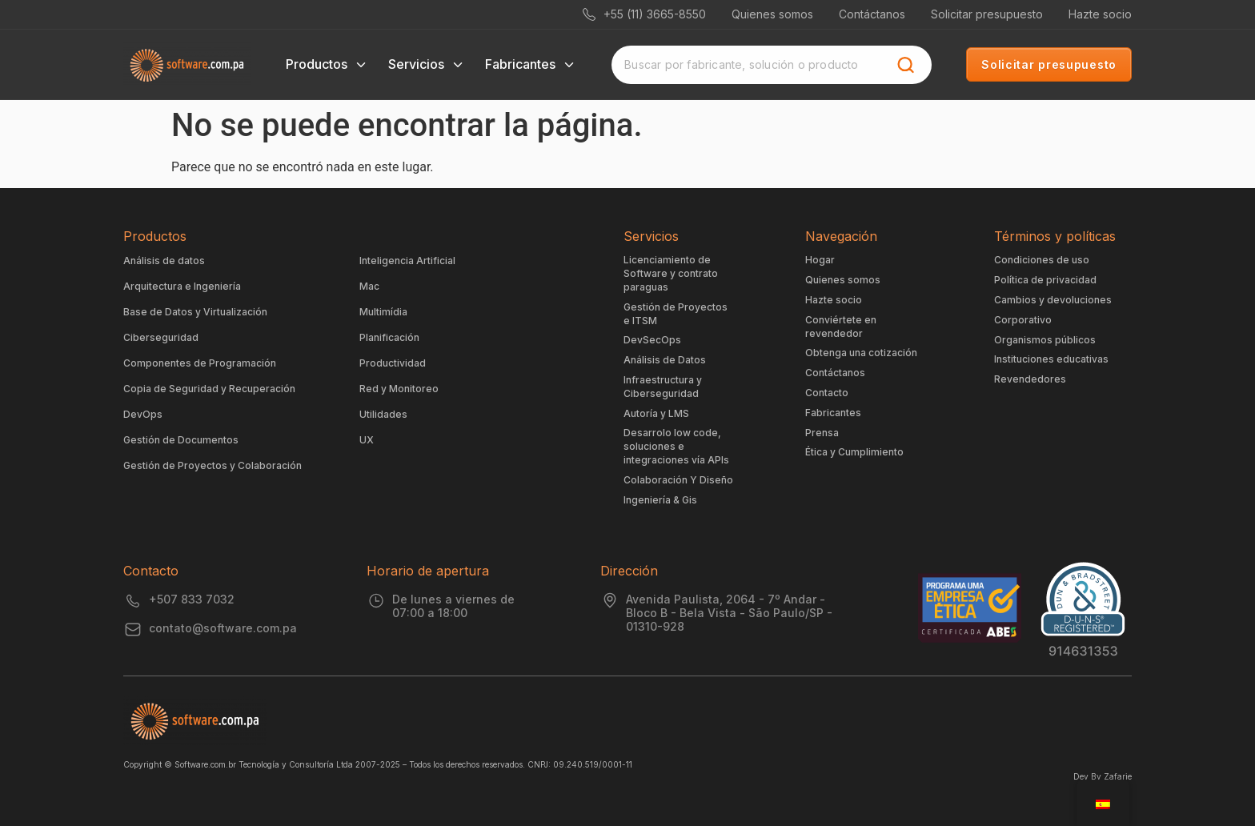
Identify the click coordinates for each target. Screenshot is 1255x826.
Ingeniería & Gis (660, 500)
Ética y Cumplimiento (854, 452)
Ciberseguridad (160, 337)
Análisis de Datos (664, 360)
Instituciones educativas (1051, 359)
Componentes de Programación (199, 363)
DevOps (142, 414)
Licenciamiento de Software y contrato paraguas (670, 273)
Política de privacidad (1045, 280)
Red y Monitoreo (399, 389)
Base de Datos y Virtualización (195, 312)
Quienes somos (772, 14)
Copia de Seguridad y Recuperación (209, 389)
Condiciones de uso (1041, 260)
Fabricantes (833, 413)
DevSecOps (652, 340)
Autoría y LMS (656, 413)
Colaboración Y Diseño (678, 480)
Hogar (820, 260)
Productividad (392, 363)
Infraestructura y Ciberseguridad (662, 386)
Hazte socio (1100, 14)
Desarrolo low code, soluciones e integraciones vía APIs (676, 446)
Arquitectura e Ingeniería (182, 286)
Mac (369, 286)
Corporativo (1023, 320)
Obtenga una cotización (861, 353)
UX (366, 440)
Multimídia (383, 312)
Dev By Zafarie (1102, 776)
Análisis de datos (164, 261)
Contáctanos (872, 14)
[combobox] (751, 65)
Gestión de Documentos (181, 440)
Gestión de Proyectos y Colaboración (212, 465)
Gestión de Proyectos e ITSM (675, 314)
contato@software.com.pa (223, 628)
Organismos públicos (1045, 340)
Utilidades (383, 414)
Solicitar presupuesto (987, 14)
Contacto (826, 393)
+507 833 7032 (192, 599)
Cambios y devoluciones (1053, 300)
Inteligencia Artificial (407, 261)
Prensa (822, 433)
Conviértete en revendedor (840, 326)
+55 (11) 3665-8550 (644, 14)
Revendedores (1030, 379)
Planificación (389, 337)
